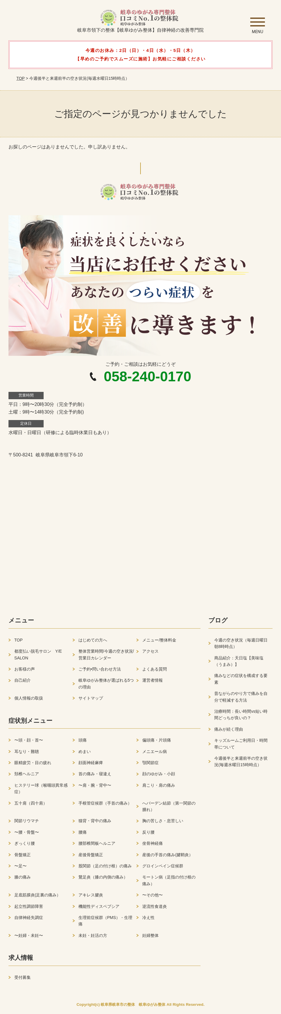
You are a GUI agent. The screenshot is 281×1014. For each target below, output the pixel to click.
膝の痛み (22, 879)
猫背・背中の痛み (94, 823)
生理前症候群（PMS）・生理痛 (105, 923)
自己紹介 (22, 682)
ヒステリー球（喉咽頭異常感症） (41, 790)
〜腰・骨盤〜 (26, 834)
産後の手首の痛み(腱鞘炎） (167, 856)
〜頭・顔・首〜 (28, 742)
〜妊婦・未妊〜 (28, 937)
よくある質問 (154, 671)
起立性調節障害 (28, 908)
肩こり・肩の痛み (158, 787)
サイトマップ (90, 700)
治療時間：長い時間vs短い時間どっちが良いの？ (241, 716)
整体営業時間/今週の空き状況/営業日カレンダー (106, 656)
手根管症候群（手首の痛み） (105, 805)
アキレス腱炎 (90, 897)
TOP (20, 78)
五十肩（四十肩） (30, 805)
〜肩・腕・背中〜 (94, 787)
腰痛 (82, 834)
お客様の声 (24, 671)
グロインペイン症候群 (162, 868)
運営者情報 (152, 682)
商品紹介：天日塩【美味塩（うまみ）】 (238, 663)
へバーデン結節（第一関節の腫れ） (169, 808)
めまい (84, 753)
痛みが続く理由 (228, 731)
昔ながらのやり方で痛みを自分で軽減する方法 (241, 699)
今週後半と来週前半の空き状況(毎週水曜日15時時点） (241, 763)
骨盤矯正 (22, 856)
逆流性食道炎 (154, 908)
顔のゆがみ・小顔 (158, 776)
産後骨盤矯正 (90, 856)
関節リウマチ (26, 823)
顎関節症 (150, 765)
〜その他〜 (152, 897)
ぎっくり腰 (24, 845)
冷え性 (148, 919)
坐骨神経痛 (152, 845)
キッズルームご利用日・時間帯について (241, 745)
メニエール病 (154, 753)
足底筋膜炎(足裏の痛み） (37, 897)
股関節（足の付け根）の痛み (105, 868)
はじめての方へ (92, 642)
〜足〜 (20, 868)
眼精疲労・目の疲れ (32, 765)
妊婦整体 (150, 937)
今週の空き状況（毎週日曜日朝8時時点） (241, 645)
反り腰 (148, 834)
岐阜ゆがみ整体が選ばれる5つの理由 (106, 685)
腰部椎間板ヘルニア (96, 845)
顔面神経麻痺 (90, 765)
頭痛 (82, 742)
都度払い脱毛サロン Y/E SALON (38, 656)
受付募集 (22, 979)
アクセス (150, 653)
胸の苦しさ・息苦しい (162, 823)
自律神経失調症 (28, 919)
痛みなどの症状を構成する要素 (241, 681)
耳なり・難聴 (26, 753)
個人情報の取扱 (28, 700)
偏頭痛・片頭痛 (156, 742)
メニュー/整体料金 (159, 642)
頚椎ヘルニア (26, 776)
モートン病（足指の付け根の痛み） (169, 882)
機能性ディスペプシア (98, 908)
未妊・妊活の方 (92, 937)
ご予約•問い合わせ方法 (99, 671)
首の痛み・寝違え (94, 776)
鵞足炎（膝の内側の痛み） (103, 879)
